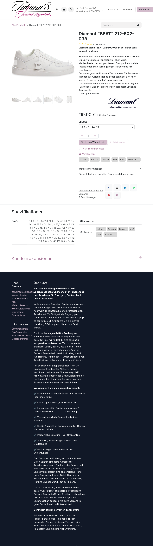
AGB (14, 302)
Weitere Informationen (90, 168)
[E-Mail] (117, 195)
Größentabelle (19, 332)
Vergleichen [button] (87, 154)
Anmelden (127, 9)
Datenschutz (18, 315)
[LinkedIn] (125, 187)
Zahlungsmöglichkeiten (24, 291)
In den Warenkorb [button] (92, 142)
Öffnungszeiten (20, 328)
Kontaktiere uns (20, 298)
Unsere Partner (20, 338)
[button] (71, 9)
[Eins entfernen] (82, 135)
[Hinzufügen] (95, 135)
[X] (117, 187)
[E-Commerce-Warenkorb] (64, 9)
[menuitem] (57, 9)
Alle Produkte (19, 25)
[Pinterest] (108, 195)
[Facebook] (108, 187)
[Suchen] (138, 25)
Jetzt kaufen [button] (118, 142)
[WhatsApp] (133, 187)
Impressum (17, 312)
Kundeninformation (22, 335)
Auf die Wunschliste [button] (91, 148)
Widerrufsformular (21, 308)
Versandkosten (19, 295)
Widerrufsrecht (20, 305)
